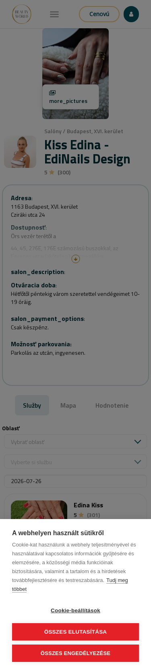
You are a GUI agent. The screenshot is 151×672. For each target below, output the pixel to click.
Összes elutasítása (75, 632)
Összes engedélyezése (75, 653)
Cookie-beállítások (75, 610)
